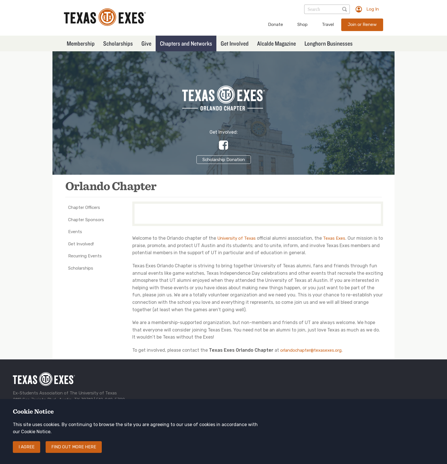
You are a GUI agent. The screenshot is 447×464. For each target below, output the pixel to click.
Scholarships (118, 43)
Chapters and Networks (186, 43)
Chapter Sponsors (86, 219)
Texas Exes (334, 238)
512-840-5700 (110, 399)
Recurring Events (85, 256)
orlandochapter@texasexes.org (311, 350)
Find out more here (73, 452)
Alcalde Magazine (276, 43)
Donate (275, 24)
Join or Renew (362, 24)
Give (146, 43)
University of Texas (236, 238)
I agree (26, 452)
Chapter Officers (84, 207)
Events (75, 231)
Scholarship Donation (223, 159)
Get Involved (235, 43)
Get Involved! (81, 244)
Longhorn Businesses (328, 43)
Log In (372, 9)
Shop (302, 24)
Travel (328, 24)
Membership (81, 43)
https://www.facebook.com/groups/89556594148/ (223, 145)
